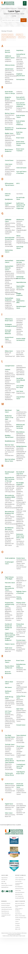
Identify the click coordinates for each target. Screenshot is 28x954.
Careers (17, 921)
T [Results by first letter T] (24, 37)
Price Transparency (19, 896)
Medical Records (18, 894)
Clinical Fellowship (5, 913)
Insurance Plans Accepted (6, 885)
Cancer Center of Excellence (18, 909)
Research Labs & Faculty (6, 907)
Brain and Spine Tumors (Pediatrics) (20, 123)
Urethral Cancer (9, 783)
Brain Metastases (21, 128)
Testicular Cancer (10, 744)
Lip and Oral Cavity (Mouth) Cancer (20, 380)
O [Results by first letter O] (12, 37)
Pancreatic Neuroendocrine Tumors (9, 588)
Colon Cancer (8, 164)
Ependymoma (9, 199)
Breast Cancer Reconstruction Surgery (20, 143)
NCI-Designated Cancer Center (20, 906)
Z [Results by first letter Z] (14, 39)
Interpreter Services (19, 888)
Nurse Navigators (19, 886)
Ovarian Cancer (20, 558)
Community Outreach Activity (5, 916)
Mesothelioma (20, 432)
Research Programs (5, 905)
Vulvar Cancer (9, 813)
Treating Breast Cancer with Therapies (20, 766)
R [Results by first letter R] (19, 37)
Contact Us (17, 927)
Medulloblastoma (10, 441)
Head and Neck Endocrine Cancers (9, 268)
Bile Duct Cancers (10, 113)
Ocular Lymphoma (10, 558)
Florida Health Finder (19, 898)
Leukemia (7, 369)
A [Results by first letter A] (2, 34)
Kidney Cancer (9, 351)
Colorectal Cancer (21, 167)
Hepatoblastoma (21, 282)
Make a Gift (3, 883)
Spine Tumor (19, 709)
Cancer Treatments (19, 877)
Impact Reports (18, 913)
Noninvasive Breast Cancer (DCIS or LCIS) (20, 536)
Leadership (17, 919)
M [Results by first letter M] (7, 37)
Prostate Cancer (21, 640)
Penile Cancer (8, 648)
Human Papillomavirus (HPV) (20, 301)
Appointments (4, 877)
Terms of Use (11, 933)
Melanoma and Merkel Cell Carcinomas (20, 426)
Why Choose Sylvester (20, 903)
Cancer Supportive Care (20, 879)
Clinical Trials (18, 890)
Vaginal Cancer (9, 804)
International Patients (19, 892)
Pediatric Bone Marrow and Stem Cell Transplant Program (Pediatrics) (10, 637)
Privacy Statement (17, 933)
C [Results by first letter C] (7, 34)
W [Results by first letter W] (7, 39)
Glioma (18, 235)
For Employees (17, 934)
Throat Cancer (20, 746)
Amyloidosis (19, 50)
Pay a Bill (3, 881)
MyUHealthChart (4, 887)
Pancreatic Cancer (10, 582)
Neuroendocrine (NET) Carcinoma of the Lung (9, 479)
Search (23, 20)
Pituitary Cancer (20, 602)
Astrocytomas (20, 79)
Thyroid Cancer (20, 760)
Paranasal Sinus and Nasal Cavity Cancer (9, 604)
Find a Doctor (4, 879)
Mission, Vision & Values (20, 915)
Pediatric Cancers (10, 644)
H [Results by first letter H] (19, 34)
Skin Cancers (8, 687)
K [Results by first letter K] (2, 37)
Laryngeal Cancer (9, 365)
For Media (17, 925)
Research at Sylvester (5, 903)
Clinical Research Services (6, 909)
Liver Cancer (19, 391)
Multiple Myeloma (21, 446)
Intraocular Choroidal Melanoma (8, 332)
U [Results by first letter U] (2, 39)
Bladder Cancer (9, 133)
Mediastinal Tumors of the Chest (9, 417)
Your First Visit (18, 881)
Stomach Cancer (20, 725)
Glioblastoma (20, 219)
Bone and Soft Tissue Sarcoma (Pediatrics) (20, 104)
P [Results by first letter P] (14, 37)
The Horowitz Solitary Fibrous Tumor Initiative (9, 760)
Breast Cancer (20, 137)
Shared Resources (5, 911)
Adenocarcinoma (9, 65)
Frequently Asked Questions (19, 884)
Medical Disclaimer (5, 933)
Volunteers (17, 923)
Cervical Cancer (9, 160)
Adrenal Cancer (9, 69)
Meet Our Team (9, 445)
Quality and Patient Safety (20, 917)
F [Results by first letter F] (14, 34)
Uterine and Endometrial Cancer (19, 785)
